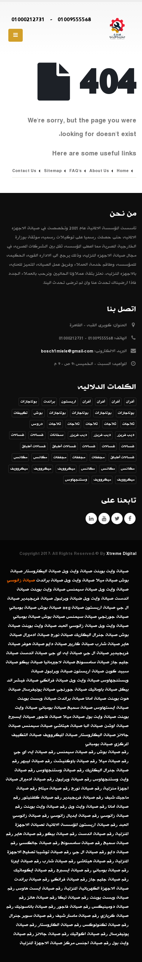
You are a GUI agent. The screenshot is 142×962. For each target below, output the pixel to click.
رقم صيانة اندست (96, 834)
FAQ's (75, 170)
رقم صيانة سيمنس (76, 752)
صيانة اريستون (100, 607)
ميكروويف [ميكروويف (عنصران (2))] (125, 480)
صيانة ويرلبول (59, 671)
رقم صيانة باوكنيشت (75, 761)
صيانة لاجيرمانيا (59, 662)
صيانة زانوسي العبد (77, 626)
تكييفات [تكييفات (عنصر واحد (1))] (21, 413)
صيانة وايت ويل (77, 571)
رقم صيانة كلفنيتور (42, 797)
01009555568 (74, 19)
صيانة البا (93, 726)
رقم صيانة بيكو (61, 834)
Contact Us (24, 170)
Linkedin (91, 518)
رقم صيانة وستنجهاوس (60, 770)
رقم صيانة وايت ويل (87, 806)
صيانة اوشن (116, 726)
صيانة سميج (80, 707)
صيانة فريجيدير (37, 598)
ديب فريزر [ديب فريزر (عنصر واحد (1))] (125, 435)
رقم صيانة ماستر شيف (77, 915)
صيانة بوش (49, 607)
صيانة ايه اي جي (65, 653)
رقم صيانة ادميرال (36, 779)
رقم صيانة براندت (32, 879)
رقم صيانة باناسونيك (35, 906)
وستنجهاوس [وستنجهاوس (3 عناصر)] (76, 480)
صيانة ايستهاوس (111, 707)
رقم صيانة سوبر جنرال (31, 915)
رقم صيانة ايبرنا (26, 861)
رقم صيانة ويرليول (73, 779)
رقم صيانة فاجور (74, 906)
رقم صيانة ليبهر (36, 761)
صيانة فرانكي (54, 680)
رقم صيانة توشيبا (53, 852)
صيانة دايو (56, 644)
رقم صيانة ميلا (113, 761)
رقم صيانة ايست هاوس (39, 888)
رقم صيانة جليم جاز (109, 879)
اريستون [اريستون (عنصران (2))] (68, 402)
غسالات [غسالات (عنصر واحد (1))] (37, 435)
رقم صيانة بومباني (111, 870)
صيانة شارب (107, 644)
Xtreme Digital (121, 553)
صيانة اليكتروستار (42, 571)
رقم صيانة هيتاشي (95, 861)
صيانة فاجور (49, 716)
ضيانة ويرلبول (68, 598)
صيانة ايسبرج (21, 716)
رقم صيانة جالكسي (39, 843)
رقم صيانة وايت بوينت (45, 806)
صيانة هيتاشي (68, 726)
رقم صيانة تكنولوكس (106, 925)
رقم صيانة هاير (29, 834)
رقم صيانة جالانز (52, 934)
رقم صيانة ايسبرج (74, 870)
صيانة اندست (33, 653)
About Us (99, 170)
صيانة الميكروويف (60, 735)
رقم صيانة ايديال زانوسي (74, 815)
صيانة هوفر (33, 644)
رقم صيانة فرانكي (69, 879)
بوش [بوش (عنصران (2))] (38, 413)
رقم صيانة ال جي (89, 852)
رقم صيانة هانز (42, 897)
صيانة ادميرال (36, 635)
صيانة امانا (96, 698)
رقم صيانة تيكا (73, 897)
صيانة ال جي (96, 653)
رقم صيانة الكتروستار (59, 925)
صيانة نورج (62, 635)
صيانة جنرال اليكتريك (96, 635)
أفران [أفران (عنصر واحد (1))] (130, 402)
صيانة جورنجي (113, 616)
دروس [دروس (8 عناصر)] (37, 424)
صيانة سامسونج (92, 662)
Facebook (130, 518)
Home (123, 170)
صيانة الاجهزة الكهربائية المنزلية (96, 888)
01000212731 (28, 19)
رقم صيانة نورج (86, 788)
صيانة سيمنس (82, 589)
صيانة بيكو (31, 662)
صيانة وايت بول (101, 716)
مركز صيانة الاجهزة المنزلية (47, 943)
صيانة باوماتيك (102, 689)
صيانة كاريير (81, 644)
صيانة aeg (73, 607)
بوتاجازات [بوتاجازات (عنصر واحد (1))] (28, 402)
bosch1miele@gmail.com (67, 351)
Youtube (104, 518)
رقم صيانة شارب (59, 861)
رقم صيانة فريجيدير (83, 797)
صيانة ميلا (107, 580)
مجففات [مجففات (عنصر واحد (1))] (98, 457)
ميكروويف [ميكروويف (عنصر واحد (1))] (66, 469)
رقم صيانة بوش (113, 752)
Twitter (117, 518)
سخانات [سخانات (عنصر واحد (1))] (57, 435)
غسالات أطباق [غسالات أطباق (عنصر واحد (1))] (64, 446)
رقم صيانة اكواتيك (89, 934)
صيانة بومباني (23, 607)
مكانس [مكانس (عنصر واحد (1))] (20, 457)
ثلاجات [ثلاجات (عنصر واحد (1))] (128, 424)
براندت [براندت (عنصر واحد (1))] (49, 402)
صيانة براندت (49, 580)
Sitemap (53, 170)
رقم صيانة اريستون (98, 825)
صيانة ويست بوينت (36, 698)
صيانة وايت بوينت (111, 571)
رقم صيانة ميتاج (54, 788)
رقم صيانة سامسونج (81, 843)
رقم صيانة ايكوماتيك (34, 870)
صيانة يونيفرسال (38, 689)
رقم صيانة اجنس (93, 943)
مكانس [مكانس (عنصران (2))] (40, 457)
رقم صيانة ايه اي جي (35, 752)
